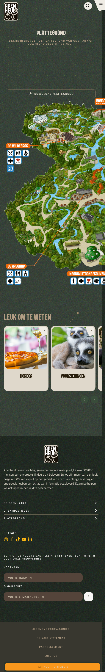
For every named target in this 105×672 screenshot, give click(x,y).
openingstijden (17, 511)
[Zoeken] (88, 6)
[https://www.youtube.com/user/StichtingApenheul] (24, 539)
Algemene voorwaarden (51, 629)
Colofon (51, 656)
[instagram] (6, 539)
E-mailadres (13, 586)
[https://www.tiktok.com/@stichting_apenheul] (18, 539)
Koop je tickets (53, 667)
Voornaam (12, 567)
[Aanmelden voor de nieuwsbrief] (88, 596)
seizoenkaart (15, 503)
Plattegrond (14, 518)
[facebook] (12, 539)
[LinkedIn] (30, 539)
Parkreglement (51, 647)
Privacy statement (51, 638)
